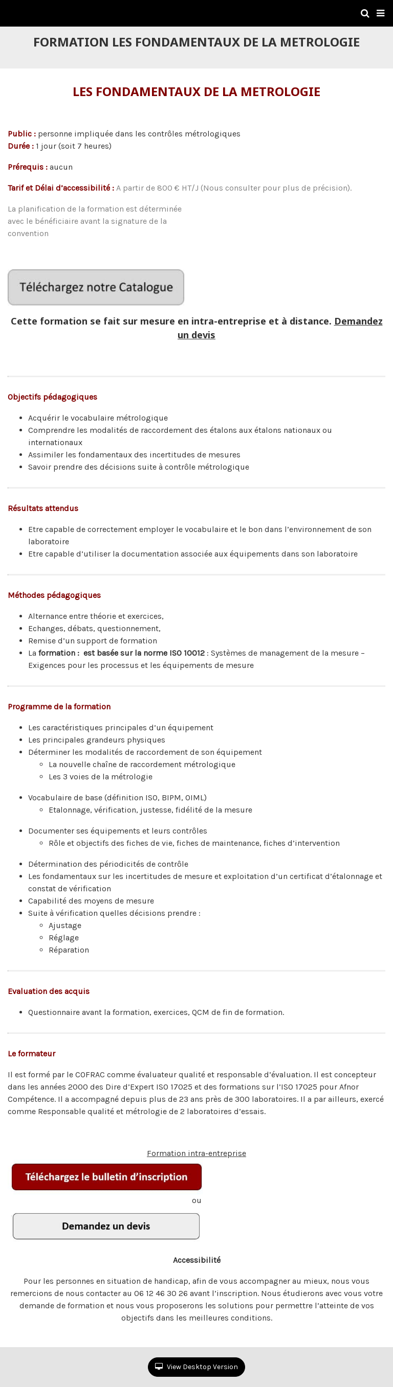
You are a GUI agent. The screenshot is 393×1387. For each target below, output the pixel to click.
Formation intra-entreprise (127, 1171)
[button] (380, 13)
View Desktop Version (196, 1366)
